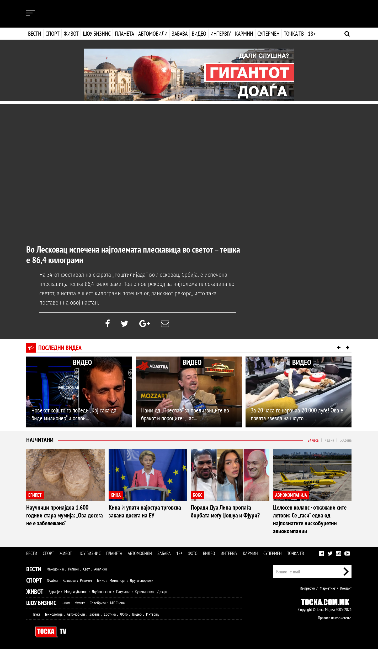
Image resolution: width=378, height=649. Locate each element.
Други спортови (141, 580)
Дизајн (162, 591)
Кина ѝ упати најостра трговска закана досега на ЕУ (145, 511)
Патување (123, 591)
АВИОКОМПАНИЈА (291, 495)
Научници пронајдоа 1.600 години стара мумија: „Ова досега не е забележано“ (64, 515)
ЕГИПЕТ (35, 495)
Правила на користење (335, 617)
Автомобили (153, 33)
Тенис (101, 580)
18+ (311, 33)
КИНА (116, 495)
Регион (73, 569)
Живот (71, 33)
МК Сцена (117, 602)
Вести (34, 33)
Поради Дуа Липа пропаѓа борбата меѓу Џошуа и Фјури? (225, 511)
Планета (124, 33)
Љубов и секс (102, 591)
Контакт (346, 588)
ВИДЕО (82, 362)
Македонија (55, 569)
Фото (193, 553)
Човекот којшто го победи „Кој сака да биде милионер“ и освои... (73, 414)
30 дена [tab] (346, 440)
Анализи (100, 569)
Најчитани (40, 440)
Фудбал (52, 580)
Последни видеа (60, 348)
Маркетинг (328, 588)
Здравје (54, 591)
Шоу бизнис (97, 33)
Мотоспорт (117, 580)
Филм (66, 602)
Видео (198, 33)
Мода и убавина (75, 591)
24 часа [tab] (313, 440)
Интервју (220, 33)
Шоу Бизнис (41, 603)
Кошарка (69, 580)
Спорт (52, 33)
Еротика (110, 614)
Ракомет (86, 580)
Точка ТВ (293, 33)
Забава (180, 33)
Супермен (268, 33)
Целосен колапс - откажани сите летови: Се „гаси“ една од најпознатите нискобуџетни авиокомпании (310, 519)
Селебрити (98, 602)
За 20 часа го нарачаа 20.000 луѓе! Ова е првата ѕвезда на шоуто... (297, 414)
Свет (86, 569)
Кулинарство (144, 591)
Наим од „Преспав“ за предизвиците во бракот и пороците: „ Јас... (185, 414)
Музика (79, 602)
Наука (35, 614)
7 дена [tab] (329, 440)
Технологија (53, 614)
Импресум (307, 588)
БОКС (197, 495)
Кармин (244, 33)
